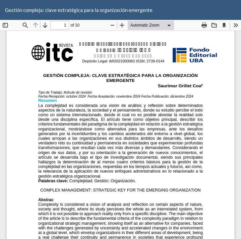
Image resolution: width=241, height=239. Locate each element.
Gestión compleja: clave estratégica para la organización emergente (78, 10)
